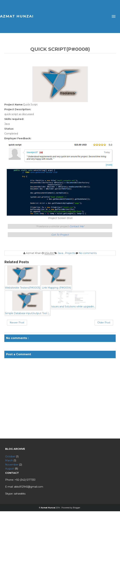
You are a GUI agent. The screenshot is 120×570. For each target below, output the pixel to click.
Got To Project (60, 234)
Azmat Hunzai (17, 16)
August (9, 468)
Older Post (103, 322)
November (11, 464)
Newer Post (17, 322)
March (9, 460)
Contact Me (76, 226)
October (10, 456)
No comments (88, 253)
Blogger (77, 507)
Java (61, 253)
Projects (70, 253)
